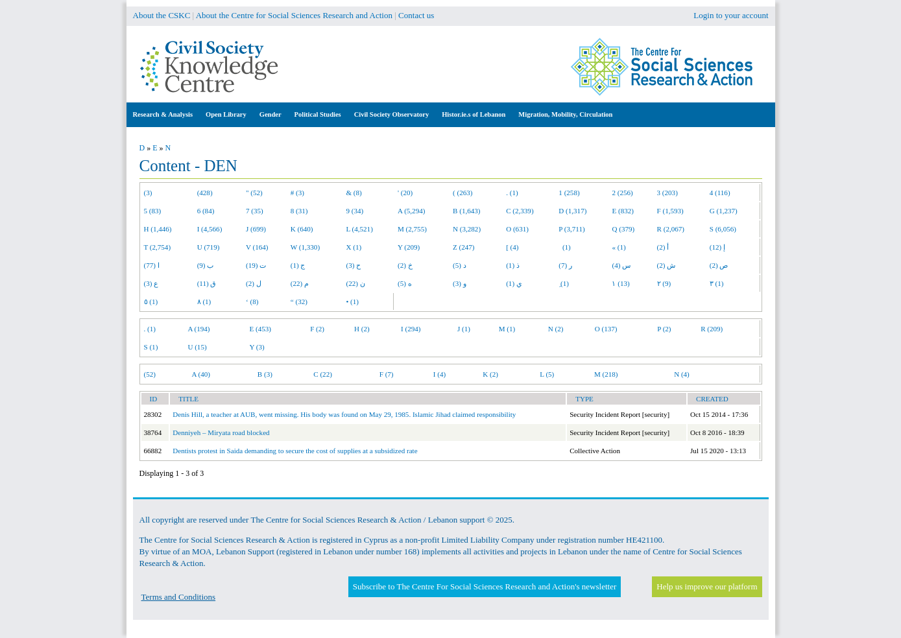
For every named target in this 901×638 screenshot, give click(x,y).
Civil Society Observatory (391, 114)
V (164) (257, 247)
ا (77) (152, 265)
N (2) (556, 329)
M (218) (606, 374)
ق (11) (207, 283)
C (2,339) (519, 211)
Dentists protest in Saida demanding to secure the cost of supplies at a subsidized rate (295, 451)
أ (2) (663, 247)
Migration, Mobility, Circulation (565, 114)
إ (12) (717, 247)
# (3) (297, 192)
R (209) (712, 329)
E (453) (260, 329)
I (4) (439, 374)
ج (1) (298, 265)
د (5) (459, 265)
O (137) (606, 329)
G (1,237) (724, 211)
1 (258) (569, 192)
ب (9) (205, 265)
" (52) (254, 192)
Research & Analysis (163, 114)
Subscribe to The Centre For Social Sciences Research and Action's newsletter (484, 586)
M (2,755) (412, 229)
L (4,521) (359, 229)
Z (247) (464, 247)
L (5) (547, 374)
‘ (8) (252, 301)
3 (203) (667, 192)
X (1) (353, 247)
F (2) (317, 329)
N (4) (682, 374)
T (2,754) (157, 247)
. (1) (512, 192)
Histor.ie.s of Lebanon (473, 114)
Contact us (416, 15)
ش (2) (666, 265)
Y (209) (409, 247)
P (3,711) (571, 229)
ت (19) (256, 265)
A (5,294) (411, 211)
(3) (148, 192)
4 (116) (720, 192)
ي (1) (514, 283)
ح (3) (353, 265)
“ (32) (299, 301)
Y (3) (256, 347)
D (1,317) (572, 211)
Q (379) (623, 229)
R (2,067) (670, 229)
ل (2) (253, 283)
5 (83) (153, 211)
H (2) (362, 329)
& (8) (353, 192)
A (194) (198, 329)
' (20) (405, 192)
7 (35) (254, 211)
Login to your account (730, 15)
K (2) (490, 374)
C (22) (322, 374)
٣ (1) (717, 283)
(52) (150, 374)
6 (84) (206, 211)
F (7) (386, 374)
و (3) (459, 283)
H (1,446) (158, 229)
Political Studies (317, 114)
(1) (564, 247)
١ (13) (620, 283)
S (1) (151, 347)
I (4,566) (209, 229)
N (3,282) (467, 229)
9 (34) (354, 211)
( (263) (462, 192)
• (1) (352, 301)
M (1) (507, 329)
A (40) (200, 374)
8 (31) (299, 211)
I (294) (410, 329)
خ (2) (405, 265)
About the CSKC (162, 15)
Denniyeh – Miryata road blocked (221, 432)
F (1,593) (670, 211)
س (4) (621, 265)
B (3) (265, 374)
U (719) (208, 247)
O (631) (517, 229)
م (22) (300, 283)
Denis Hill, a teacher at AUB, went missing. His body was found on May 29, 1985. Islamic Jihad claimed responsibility (344, 414)
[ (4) (512, 247)
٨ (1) (204, 301)
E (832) (623, 211)
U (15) (196, 347)
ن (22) (355, 283)
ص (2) (719, 265)
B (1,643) (466, 211)
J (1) (463, 329)
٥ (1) (151, 301)
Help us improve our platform (706, 586)
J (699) (256, 229)
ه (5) (405, 283)
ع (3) (151, 283)
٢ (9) (664, 283)
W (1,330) (305, 247)
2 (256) (622, 192)
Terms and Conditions (178, 597)
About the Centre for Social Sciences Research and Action (294, 15)
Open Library (226, 114)
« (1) (618, 247)
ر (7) (565, 265)
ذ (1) (513, 265)
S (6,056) (723, 229)
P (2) (664, 329)
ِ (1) (564, 283)
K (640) (302, 229)
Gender (270, 114)
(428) (205, 192)
